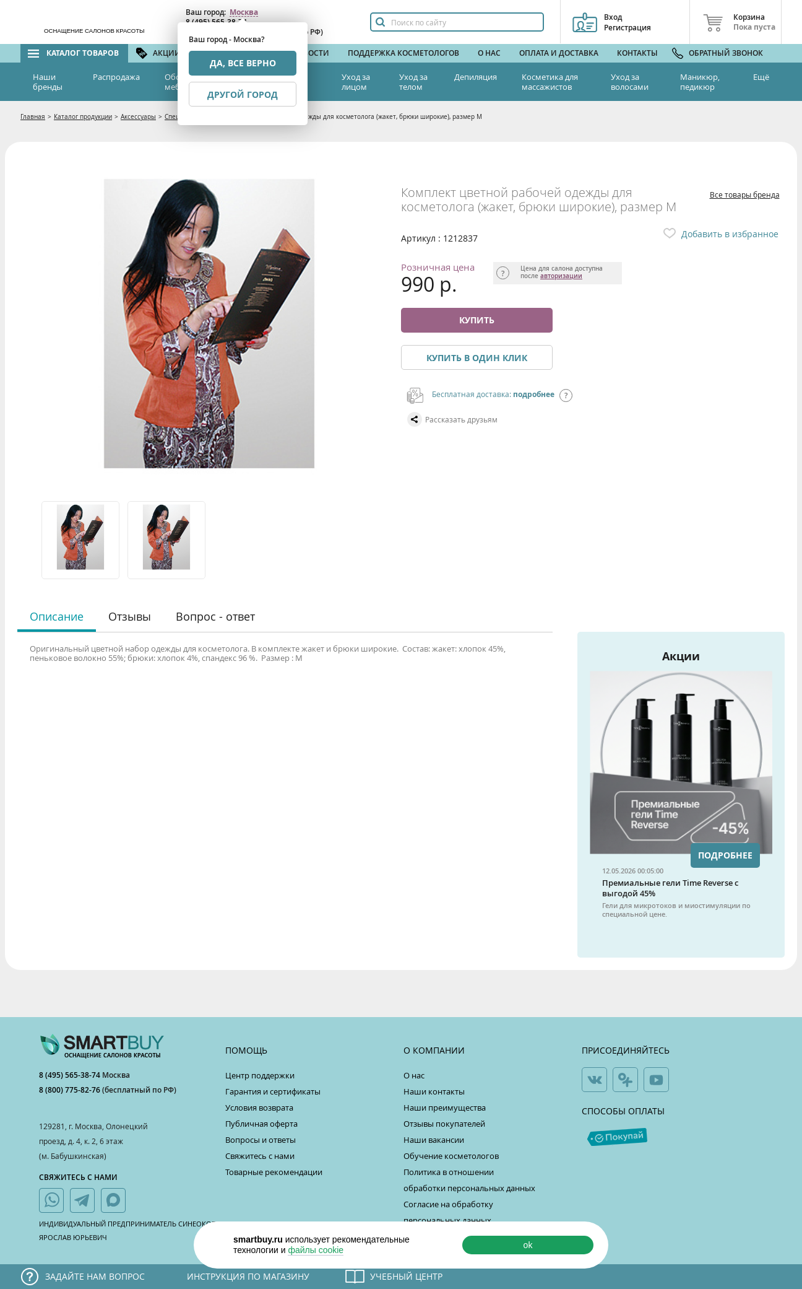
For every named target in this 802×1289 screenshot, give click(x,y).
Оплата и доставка (558, 53)
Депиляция (475, 76)
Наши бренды (48, 81)
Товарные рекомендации (273, 1172)
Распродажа (116, 76)
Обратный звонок (726, 53)
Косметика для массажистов (550, 81)
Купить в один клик (476, 358)
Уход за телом (413, 81)
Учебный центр (406, 1276)
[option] (81, 540)
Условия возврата (259, 1107)
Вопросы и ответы (260, 1139)
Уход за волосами (630, 81)
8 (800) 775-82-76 (70, 1090)
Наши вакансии (433, 1139)
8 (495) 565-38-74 (70, 1075)
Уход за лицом (356, 81)
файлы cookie (315, 1250)
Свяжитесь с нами (260, 1155)
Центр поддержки (260, 1075)
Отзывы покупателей (444, 1123)
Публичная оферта (261, 1123)
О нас (489, 53)
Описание (57, 616)
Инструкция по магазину (248, 1276)
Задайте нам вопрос (95, 1276)
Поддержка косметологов (403, 53)
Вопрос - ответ (215, 616)
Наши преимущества (444, 1107)
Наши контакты (434, 1091)
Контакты (637, 53)
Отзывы (129, 616)
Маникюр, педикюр (700, 81)
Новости (310, 53)
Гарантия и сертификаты (273, 1091)
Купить (476, 320)
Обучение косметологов (451, 1155)
